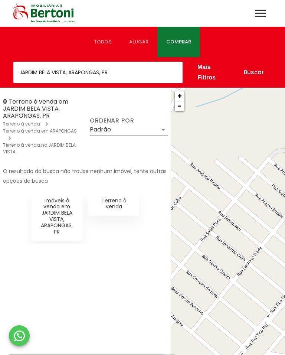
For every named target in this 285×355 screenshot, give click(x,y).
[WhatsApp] (19, 335)
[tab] (102, 42)
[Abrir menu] (260, 13)
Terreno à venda (21, 124)
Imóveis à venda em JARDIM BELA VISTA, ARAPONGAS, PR (57, 216)
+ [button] (180, 96)
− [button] (179, 106)
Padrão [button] (100, 129)
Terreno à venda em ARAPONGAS (40, 131)
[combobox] (98, 72)
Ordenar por (112, 121)
